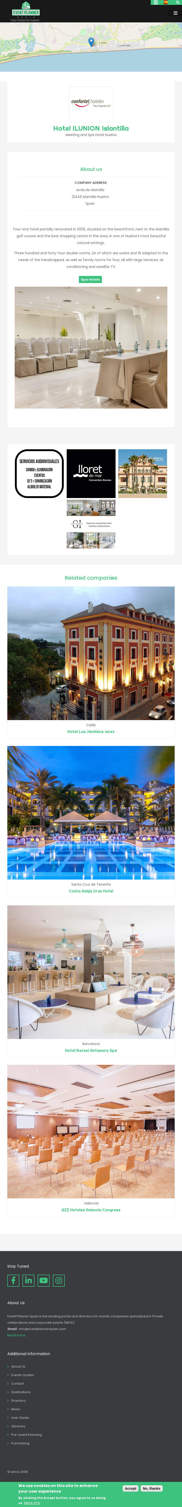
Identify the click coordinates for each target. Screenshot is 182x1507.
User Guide (20, 1417)
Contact (17, 1383)
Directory (18, 1400)
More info (32, 1502)
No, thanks (152, 1488)
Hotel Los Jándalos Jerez (91, 731)
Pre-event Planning (26, 1434)
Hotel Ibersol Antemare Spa (91, 1050)
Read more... (17, 1335)
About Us (18, 1366)
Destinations (21, 1392)
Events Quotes (22, 1375)
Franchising (20, 1443)
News (15, 1409)
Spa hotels (90, 279)
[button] (91, 42)
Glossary (18, 1426)
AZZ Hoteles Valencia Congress (91, 1209)
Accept (130, 1488)
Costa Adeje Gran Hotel (91, 891)
